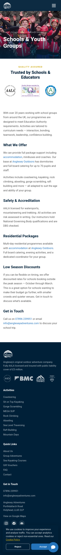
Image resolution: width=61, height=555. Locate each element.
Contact (7, 474)
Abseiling (8, 420)
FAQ (5, 470)
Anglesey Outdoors (23, 161)
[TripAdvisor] (22, 523)
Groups (14, 32)
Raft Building (10, 430)
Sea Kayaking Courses (14, 460)
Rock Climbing (10, 416)
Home (6, 32)
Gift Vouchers (10, 465)
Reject (17, 546)
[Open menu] (54, 5)
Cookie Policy (13, 539)
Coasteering (9, 397)
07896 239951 (23, 318)
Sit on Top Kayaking (13, 402)
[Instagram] (6, 523)
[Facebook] (14, 523)
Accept (43, 546)
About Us (8, 451)
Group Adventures (12, 456)
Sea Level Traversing (14, 425)
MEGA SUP (9, 411)
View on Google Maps (14, 516)
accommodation (12, 157)
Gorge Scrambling (12, 406)
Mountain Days (11, 434)
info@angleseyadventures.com (21, 323)
